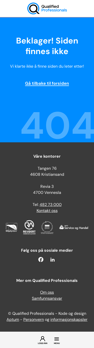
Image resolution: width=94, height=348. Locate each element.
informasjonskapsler (68, 320)
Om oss (47, 293)
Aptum (13, 320)
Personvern (33, 320)
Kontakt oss (47, 211)
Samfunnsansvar (47, 299)
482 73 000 (51, 205)
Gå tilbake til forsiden (47, 84)
